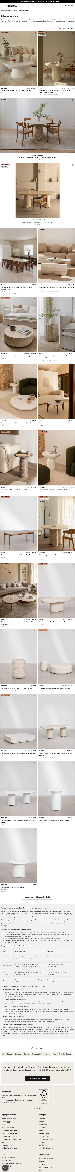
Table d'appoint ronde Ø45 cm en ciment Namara (54, 820)
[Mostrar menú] (3, 6)
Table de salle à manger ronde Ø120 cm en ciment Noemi (37, 157)
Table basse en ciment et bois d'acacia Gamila (15, 555)
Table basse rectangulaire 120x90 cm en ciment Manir (18, 753)
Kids (3, 1152)
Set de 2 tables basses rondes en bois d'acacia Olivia (18, 622)
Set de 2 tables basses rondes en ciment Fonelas (54, 688)
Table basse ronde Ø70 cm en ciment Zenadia (16, 90)
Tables (15, 10)
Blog (3, 1122)
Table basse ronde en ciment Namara (13, 887)
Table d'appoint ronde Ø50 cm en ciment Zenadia (54, 490)
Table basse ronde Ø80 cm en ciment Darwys (16, 356)
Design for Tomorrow (9, 1146)
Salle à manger (44, 1131)
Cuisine (42, 1143)
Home (3, 10)
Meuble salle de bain (46, 1137)
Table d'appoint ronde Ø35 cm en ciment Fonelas (16, 688)
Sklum (6, 1119)
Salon (41, 1128)
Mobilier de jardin (8, 1155)
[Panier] (69, 6)
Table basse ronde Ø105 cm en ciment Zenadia (16, 423)
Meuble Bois (6, 1158)
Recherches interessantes (11, 1161)
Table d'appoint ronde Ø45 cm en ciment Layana (16, 490)
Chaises (42, 1116)
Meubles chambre (46, 1134)
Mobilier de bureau (46, 1146)
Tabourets (43, 1122)
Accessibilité (6, 1164)
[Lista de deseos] (72, 6)
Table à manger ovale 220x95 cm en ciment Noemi (37, 222)
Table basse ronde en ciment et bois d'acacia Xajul (55, 423)
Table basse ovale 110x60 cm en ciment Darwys (54, 622)
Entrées (42, 1140)
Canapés (42, 1125)
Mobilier (9, 10)
